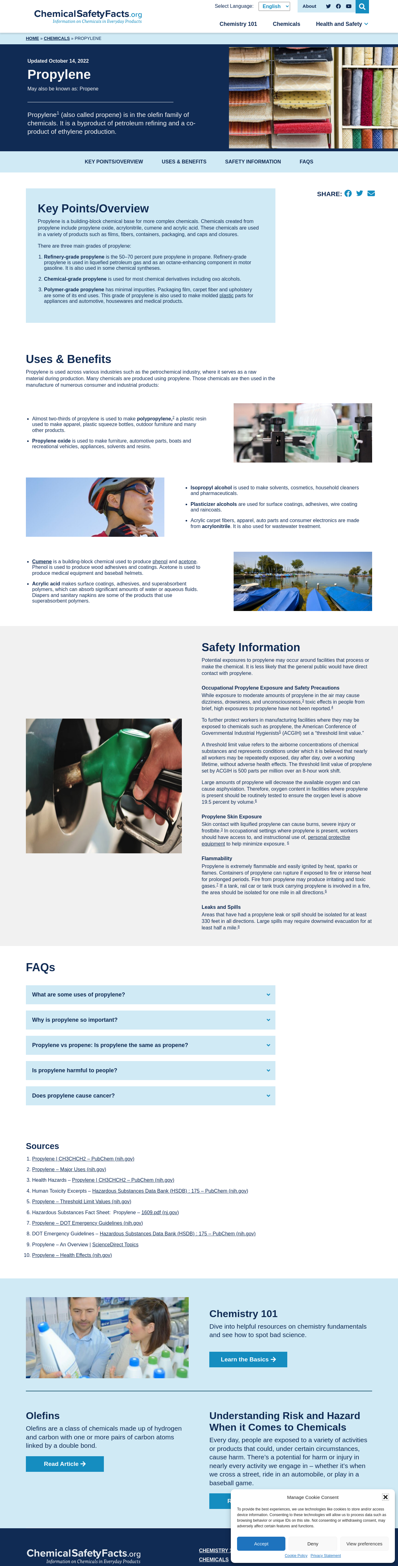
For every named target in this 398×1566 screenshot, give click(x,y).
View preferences (365, 1543)
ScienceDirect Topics (115, 1244)
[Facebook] (348, 194)
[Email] (371, 194)
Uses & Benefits (184, 161)
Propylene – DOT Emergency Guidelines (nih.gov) (87, 1223)
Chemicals (286, 24)
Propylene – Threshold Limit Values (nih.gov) (81, 1201)
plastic (227, 295)
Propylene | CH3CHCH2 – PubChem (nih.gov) (83, 1158)
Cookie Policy (296, 1556)
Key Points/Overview (114, 161)
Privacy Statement (326, 1556)
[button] (385, 1497)
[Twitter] (359, 194)
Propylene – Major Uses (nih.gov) (69, 1169)
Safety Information (253, 161)
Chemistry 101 (238, 24)
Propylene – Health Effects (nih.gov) (72, 1255)
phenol (160, 561)
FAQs (306, 161)
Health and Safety (339, 24)
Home (32, 38)
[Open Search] (363, 6)
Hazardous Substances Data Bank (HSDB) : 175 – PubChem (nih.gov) (170, 1191)
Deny (312, 1543)
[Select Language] (274, 6)
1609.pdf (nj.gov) (160, 1212)
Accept (261, 1543)
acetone (188, 561)
